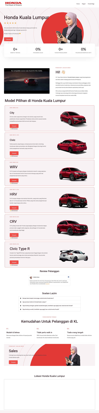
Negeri (84, 3)
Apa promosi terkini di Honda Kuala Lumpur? (34, 304)
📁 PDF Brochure (14, 129)
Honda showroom (8, 30)
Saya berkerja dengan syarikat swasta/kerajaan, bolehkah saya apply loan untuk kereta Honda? (48, 308)
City (13, 112)
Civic (14, 140)
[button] (29, 282)
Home (78, 3)
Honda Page (91, 3)
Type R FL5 (19, 255)
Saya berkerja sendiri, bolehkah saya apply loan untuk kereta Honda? (41, 312)
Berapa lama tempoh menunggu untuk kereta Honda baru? (38, 300)
